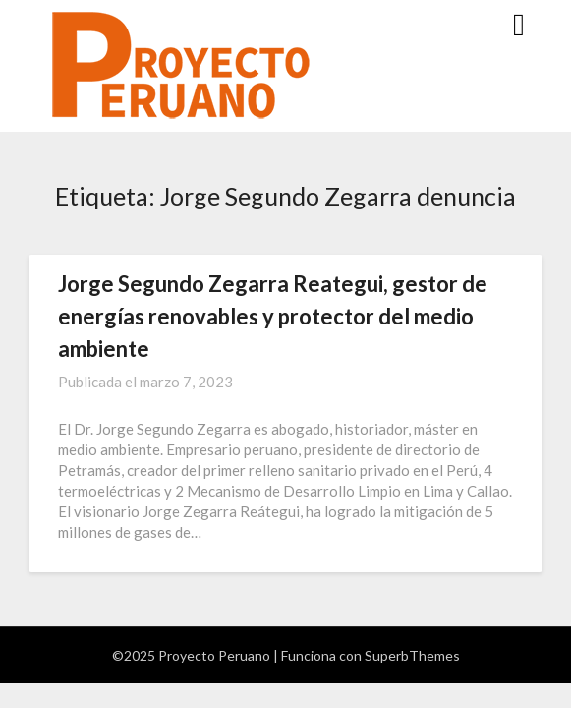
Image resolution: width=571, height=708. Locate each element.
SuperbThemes (412, 655)
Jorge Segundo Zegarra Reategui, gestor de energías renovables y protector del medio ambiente (272, 316)
